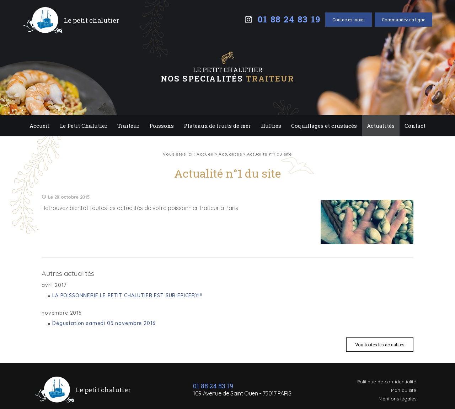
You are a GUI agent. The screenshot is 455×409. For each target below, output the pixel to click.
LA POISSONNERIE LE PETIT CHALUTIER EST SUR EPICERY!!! (127, 295)
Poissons (161, 125)
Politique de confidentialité (386, 381)
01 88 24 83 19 (289, 19)
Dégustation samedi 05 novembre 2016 (103, 323)
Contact (415, 125)
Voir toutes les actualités (380, 344)
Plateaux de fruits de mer (217, 125)
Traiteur (128, 125)
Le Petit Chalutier (83, 125)
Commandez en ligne (403, 19)
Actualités (381, 125)
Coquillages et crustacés (324, 125)
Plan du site (403, 390)
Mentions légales (397, 399)
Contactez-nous (348, 19)
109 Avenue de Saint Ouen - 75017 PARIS (242, 393)
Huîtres (271, 125)
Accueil (40, 125)
